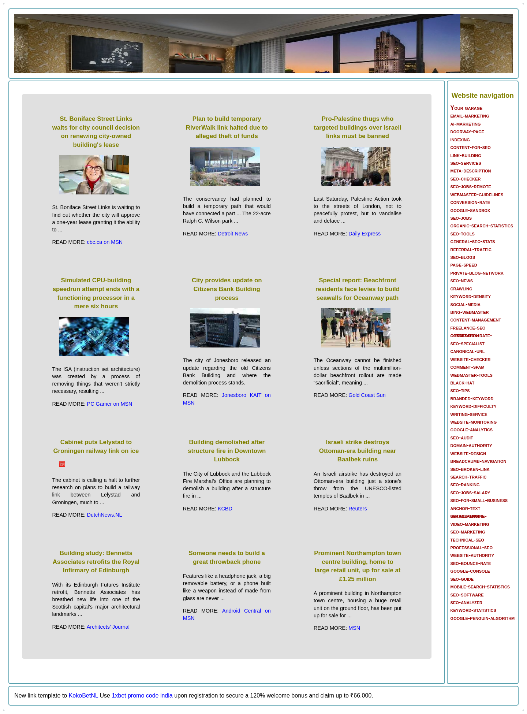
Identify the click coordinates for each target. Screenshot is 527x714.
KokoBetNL (83, 695)
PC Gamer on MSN (109, 404)
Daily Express (364, 234)
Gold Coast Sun (367, 395)
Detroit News (233, 234)
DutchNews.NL (104, 515)
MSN (354, 628)
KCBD (225, 509)
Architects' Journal (108, 627)
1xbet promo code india (142, 695)
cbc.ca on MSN (105, 242)
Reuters (357, 509)
